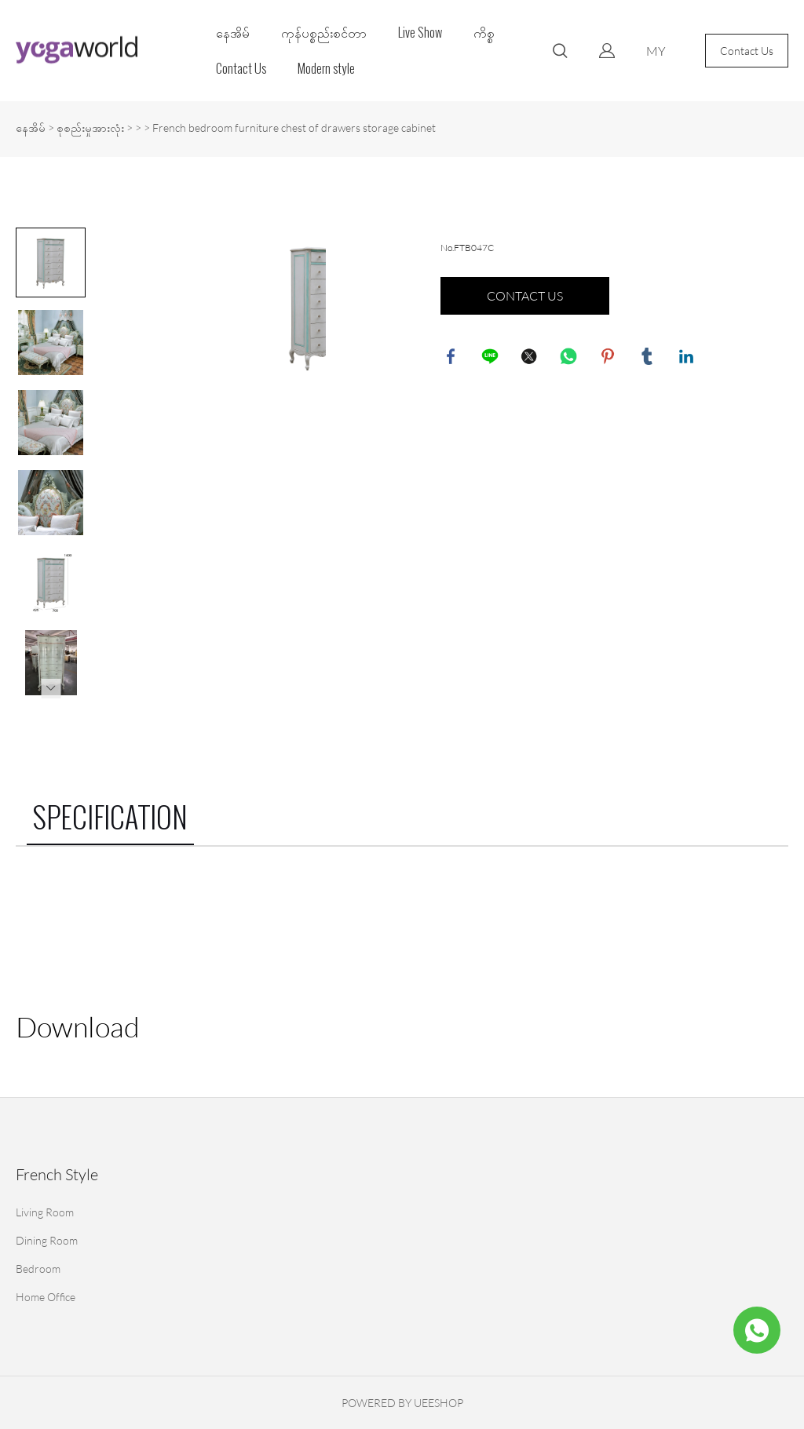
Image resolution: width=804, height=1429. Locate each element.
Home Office (45, 1296)
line (491, 358)
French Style (57, 1174)
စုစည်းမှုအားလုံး (90, 127)
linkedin (688, 358)
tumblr (648, 358)
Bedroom (38, 1268)
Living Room (45, 1212)
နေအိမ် (233, 33)
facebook (452, 358)
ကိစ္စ (484, 33)
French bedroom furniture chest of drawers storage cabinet (294, 127)
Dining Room (47, 1240)
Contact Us (241, 69)
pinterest (609, 358)
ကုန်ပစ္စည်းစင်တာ (324, 33)
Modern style (326, 69)
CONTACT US (525, 296)
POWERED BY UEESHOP (402, 1402)
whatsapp (570, 358)
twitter (531, 358)
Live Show (420, 33)
